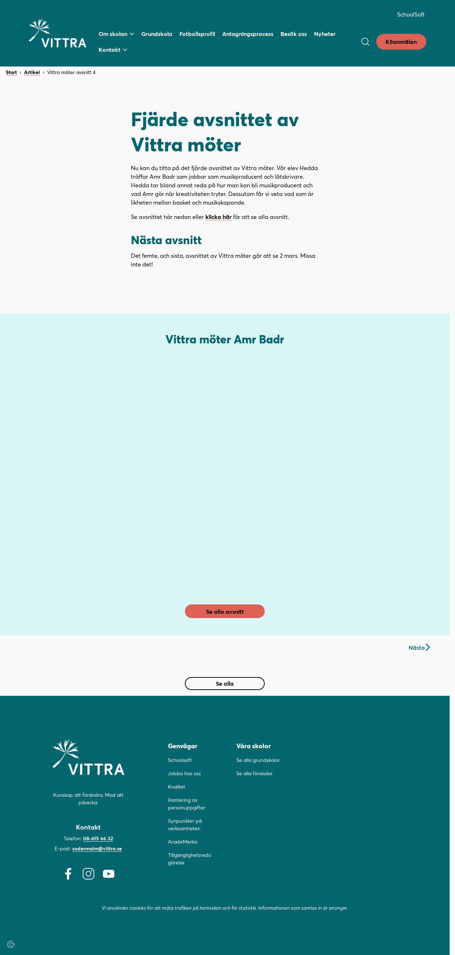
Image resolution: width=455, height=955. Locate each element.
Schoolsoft (180, 760)
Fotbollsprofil (197, 33)
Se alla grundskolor (258, 760)
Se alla (225, 683)
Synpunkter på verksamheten (185, 824)
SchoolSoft (411, 14)
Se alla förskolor (254, 773)
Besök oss (294, 33)
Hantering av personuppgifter (186, 803)
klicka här (218, 216)
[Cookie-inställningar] (11, 944)
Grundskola (156, 33)
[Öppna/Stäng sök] (365, 42)
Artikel (32, 72)
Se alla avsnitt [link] (225, 611)
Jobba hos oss (184, 773)
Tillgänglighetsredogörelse (189, 858)
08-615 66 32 (98, 838)
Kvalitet (176, 786)
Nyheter (325, 33)
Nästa (419, 647)
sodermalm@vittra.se (97, 848)
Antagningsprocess (247, 33)
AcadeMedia (182, 841)
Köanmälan (401, 41)
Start (11, 72)
